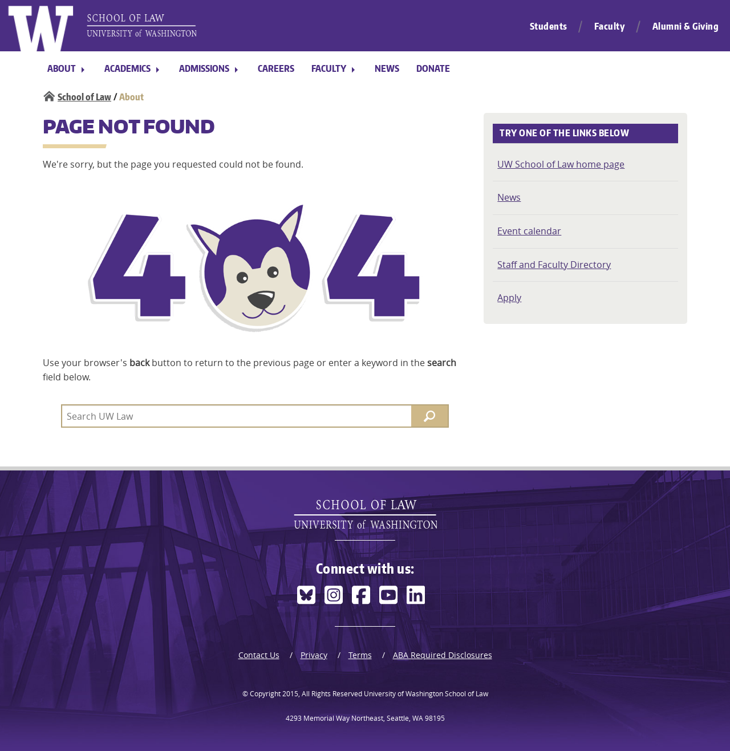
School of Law (84, 97)
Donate (433, 68)
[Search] (429, 416)
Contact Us (258, 654)
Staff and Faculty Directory (554, 264)
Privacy (314, 654)
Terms (360, 654)
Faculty (610, 26)
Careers (276, 68)
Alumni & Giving (685, 26)
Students (548, 26)
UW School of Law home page (560, 164)
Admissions (204, 68)
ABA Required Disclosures (442, 654)
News (387, 68)
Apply (509, 297)
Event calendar (529, 231)
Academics (127, 68)
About (61, 68)
